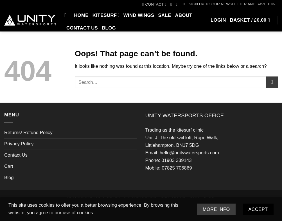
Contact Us (82, 28)
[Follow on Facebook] (166, 4)
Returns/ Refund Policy (28, 132)
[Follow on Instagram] (172, 4)
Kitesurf (106, 15)
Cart (8, 166)
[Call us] (178, 4)
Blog (109, 28)
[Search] (67, 15)
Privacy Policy (18, 143)
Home (81, 15)
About (183, 15)
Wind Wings (138, 15)
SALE (164, 15)
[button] (229, 4)
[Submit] (272, 82)
